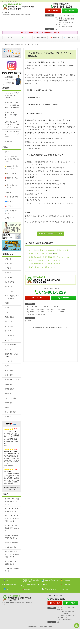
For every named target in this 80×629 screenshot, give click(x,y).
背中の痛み (9, 403)
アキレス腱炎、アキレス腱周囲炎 (12, 297)
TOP (6, 44)
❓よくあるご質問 (11, 197)
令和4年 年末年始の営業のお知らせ (11, 537)
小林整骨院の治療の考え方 (12, 570)
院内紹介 (8, 192)
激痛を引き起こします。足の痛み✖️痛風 (43, 253)
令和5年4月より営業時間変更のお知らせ (12, 528)
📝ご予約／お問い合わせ (70, 38)
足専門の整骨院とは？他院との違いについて (12, 159)
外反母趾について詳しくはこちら (50, 233)
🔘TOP (10, 37)
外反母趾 (10, 44)
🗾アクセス (25, 37)
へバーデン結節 (10, 398)
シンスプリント (10, 340)
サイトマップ (9, 218)
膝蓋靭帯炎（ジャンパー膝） (12, 355)
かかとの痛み (9, 282)
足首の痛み (9, 263)
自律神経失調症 (10, 412)
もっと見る (9, 141)
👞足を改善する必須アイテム (11, 186)
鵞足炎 (7, 366)
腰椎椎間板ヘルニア (12, 380)
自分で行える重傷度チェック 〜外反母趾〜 (45, 260)
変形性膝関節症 (10, 345)
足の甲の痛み (9, 321)
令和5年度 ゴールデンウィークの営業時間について (12, 518)
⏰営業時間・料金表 (40, 37)
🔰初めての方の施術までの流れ (11, 167)
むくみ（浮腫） (10, 335)
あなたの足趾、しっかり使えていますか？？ (44, 267)
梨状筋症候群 (9, 389)
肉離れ (7, 303)
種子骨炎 (8, 331)
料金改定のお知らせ (12, 542)
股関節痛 (8, 393)
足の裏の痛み (9, 286)
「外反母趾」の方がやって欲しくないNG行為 (12, 95)
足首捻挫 (8, 259)
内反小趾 (8, 273)
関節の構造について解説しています (12, 563)
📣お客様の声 (55, 37)
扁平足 (7, 308)
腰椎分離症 (9, 384)
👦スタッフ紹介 (10, 173)
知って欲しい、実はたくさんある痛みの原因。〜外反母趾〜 (50, 250)
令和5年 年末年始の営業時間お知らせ (12, 510)
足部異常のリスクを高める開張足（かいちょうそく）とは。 (50, 257)
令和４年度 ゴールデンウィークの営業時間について (12, 554)
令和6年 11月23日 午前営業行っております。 (12, 501)
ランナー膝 (9, 361)
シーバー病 (9, 291)
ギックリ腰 (9, 370)
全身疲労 (8, 416)
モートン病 (9, 326)
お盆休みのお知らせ (12, 547)
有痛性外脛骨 (9, 317)
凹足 (6, 312)
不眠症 (7, 407)
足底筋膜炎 (9, 277)
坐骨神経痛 (9, 375)
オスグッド (9, 349)
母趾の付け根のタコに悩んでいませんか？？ (44, 264)
